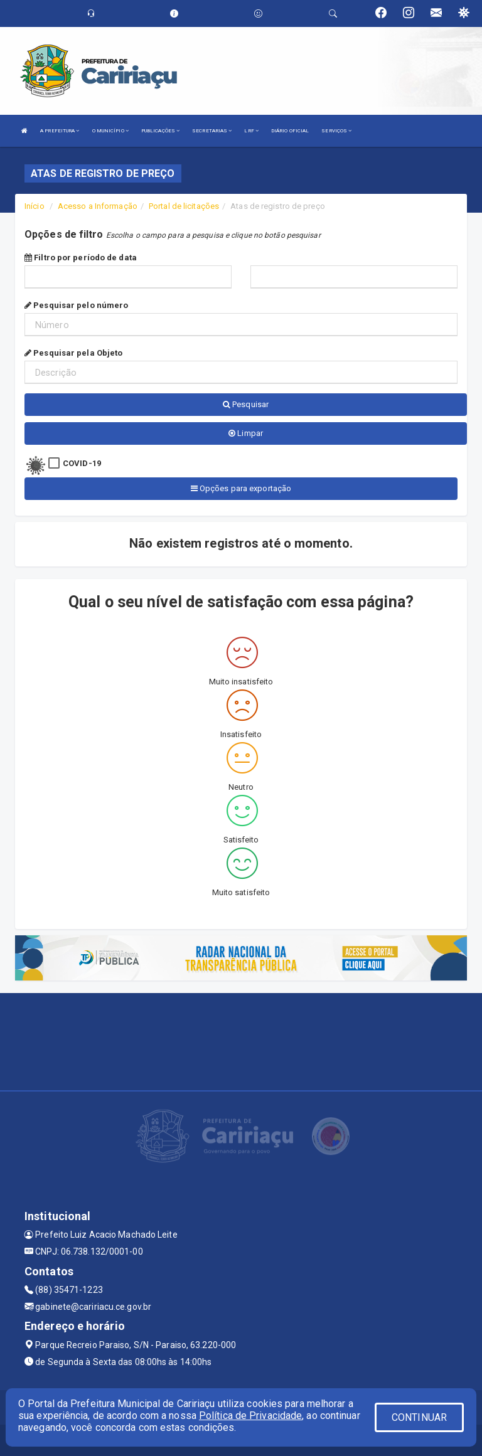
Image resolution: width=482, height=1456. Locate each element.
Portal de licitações (184, 206)
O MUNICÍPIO (110, 131)
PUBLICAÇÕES (160, 131)
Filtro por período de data (80, 257)
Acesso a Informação (97, 206)
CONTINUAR (419, 1417)
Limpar (245, 433)
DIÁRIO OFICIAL (290, 131)
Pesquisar (246, 404)
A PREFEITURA (59, 131)
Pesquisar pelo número (76, 305)
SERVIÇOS (336, 131)
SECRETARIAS (212, 131)
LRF (251, 131)
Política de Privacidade (250, 1415)
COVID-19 (82, 463)
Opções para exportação (241, 488)
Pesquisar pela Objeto (73, 353)
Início (34, 206)
